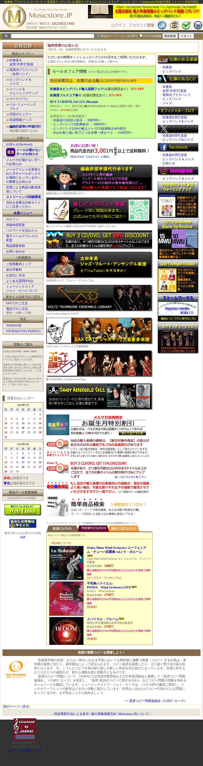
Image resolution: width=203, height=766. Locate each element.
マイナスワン (18, 99)
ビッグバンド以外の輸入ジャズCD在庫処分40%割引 (89, 128)
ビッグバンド (171, 71)
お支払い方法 (15, 275)
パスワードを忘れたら (22, 230)
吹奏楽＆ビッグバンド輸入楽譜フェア (77, 89)
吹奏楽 (167, 67)
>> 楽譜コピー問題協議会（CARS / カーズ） (156, 701)
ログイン (12, 219)
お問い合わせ (15, 251)
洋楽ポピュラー (20, 114)
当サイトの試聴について (25, 750)
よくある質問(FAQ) (19, 281)
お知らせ (168, 163)
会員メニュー (23, 213)
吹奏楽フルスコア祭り (65, 95)
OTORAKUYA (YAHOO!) (23, 331)
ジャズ (167, 103)
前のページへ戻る (16, 706)
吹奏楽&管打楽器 (174, 117)
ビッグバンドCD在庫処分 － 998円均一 (80, 124)
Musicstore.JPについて (133, 714)
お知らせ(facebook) (19, 144)
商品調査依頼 (15, 246)
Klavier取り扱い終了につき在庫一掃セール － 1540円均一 (93, 132)
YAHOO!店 (13, 325)
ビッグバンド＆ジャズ (178, 159)
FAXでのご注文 (17, 303)
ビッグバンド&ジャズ (177, 121)
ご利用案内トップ (18, 264)
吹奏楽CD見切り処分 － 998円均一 (77, 120)
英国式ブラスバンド (176, 95)
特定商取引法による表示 (71, 714)
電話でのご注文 (17, 309)
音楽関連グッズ (20, 120)
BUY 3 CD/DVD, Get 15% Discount (74, 102)
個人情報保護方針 (103, 714)
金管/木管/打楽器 (174, 90)
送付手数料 (14, 269)
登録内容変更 (15, 225)
